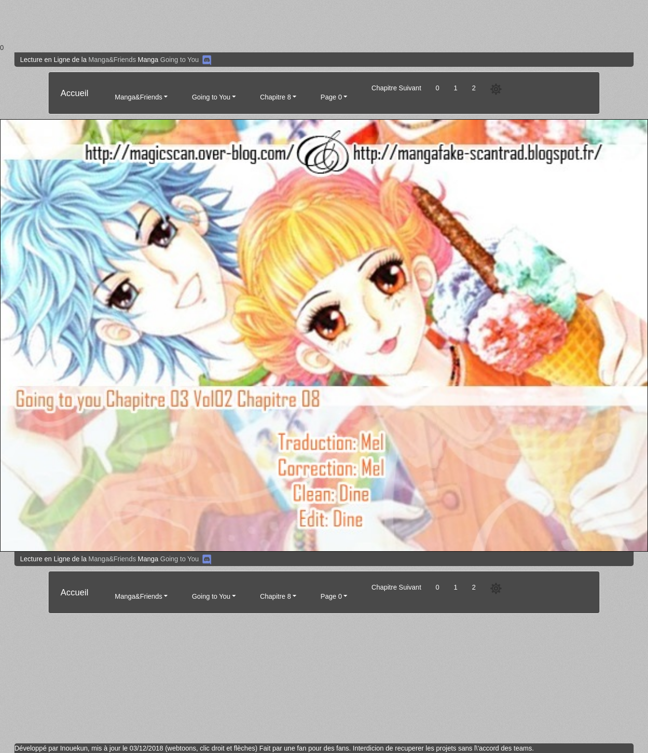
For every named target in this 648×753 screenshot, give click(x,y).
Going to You (179, 59)
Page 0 (331, 97)
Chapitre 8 (275, 97)
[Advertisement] (288, 21)
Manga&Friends (112, 59)
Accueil (74, 93)
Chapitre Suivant (396, 88)
